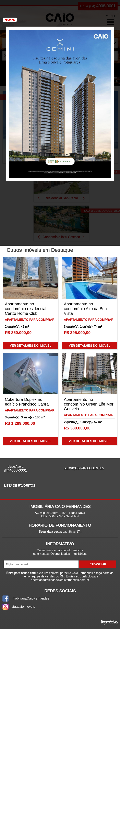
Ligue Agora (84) (15, 468)
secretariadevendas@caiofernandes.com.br (60, 580)
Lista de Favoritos (19, 485)
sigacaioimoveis (23, 606)
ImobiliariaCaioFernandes (30, 598)
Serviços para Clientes (84, 468)
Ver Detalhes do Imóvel (30, 345)
